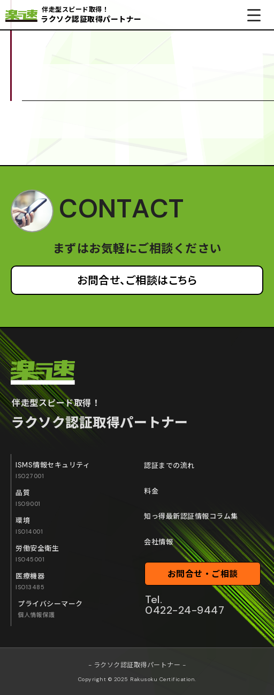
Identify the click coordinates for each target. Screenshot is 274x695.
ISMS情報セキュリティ (53, 470)
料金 (151, 491)
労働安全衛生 (37, 553)
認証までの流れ (169, 465)
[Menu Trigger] (254, 14)
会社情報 (158, 541)
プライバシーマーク (50, 609)
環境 (29, 525)
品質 (28, 497)
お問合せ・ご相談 (203, 574)
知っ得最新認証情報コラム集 (191, 516)
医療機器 (30, 581)
